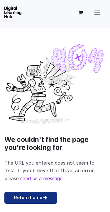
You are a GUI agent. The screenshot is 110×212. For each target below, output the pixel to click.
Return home (30, 197)
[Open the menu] (97, 12)
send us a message (41, 178)
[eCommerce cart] (80, 12)
